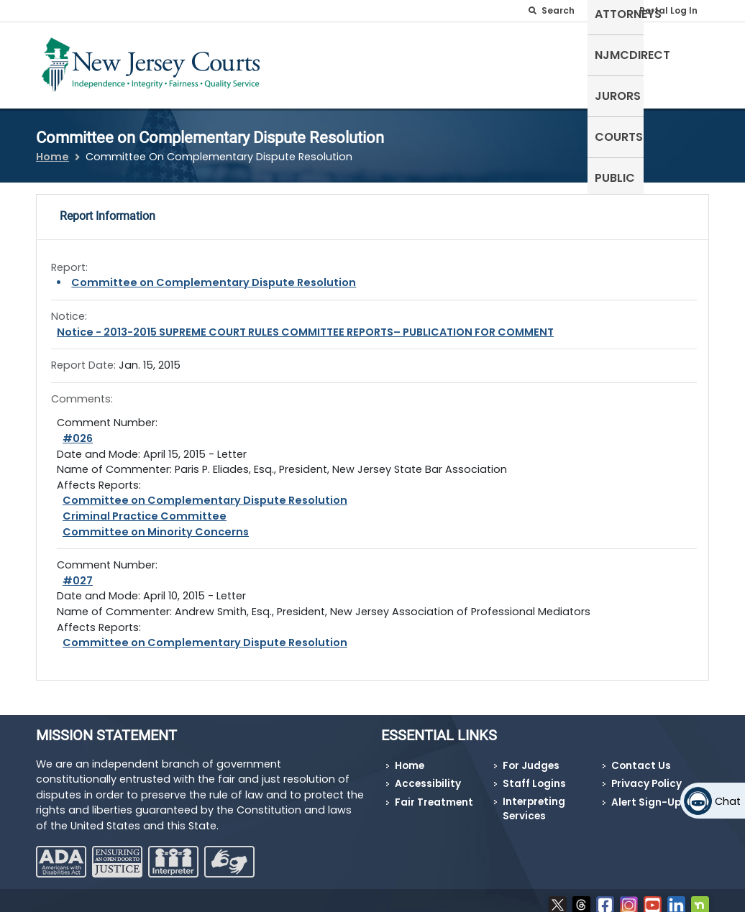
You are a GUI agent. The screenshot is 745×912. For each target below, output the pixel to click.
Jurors (562, 53)
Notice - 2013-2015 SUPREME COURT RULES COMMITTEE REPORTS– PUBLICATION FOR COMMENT (305, 322)
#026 (78, 430)
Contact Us (641, 756)
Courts (623, 53)
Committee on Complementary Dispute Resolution (213, 274)
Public (682, 53)
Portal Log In (668, 10)
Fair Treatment (434, 793)
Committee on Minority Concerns (156, 522)
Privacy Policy (646, 775)
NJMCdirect (486, 53)
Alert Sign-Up (646, 793)
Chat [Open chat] (728, 801)
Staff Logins (534, 775)
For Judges (531, 756)
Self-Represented (305, 62)
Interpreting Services (534, 800)
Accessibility (428, 775)
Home (52, 148)
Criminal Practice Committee (145, 507)
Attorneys (400, 53)
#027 (78, 571)
